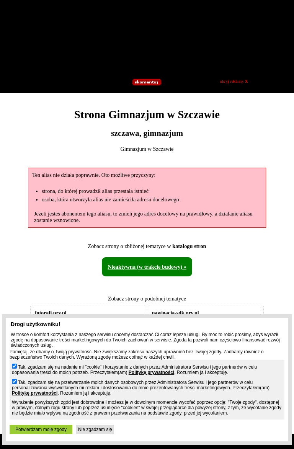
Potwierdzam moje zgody (41, 429)
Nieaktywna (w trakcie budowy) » (147, 267)
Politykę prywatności (151, 372)
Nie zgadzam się (95, 429)
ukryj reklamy (234, 81)
